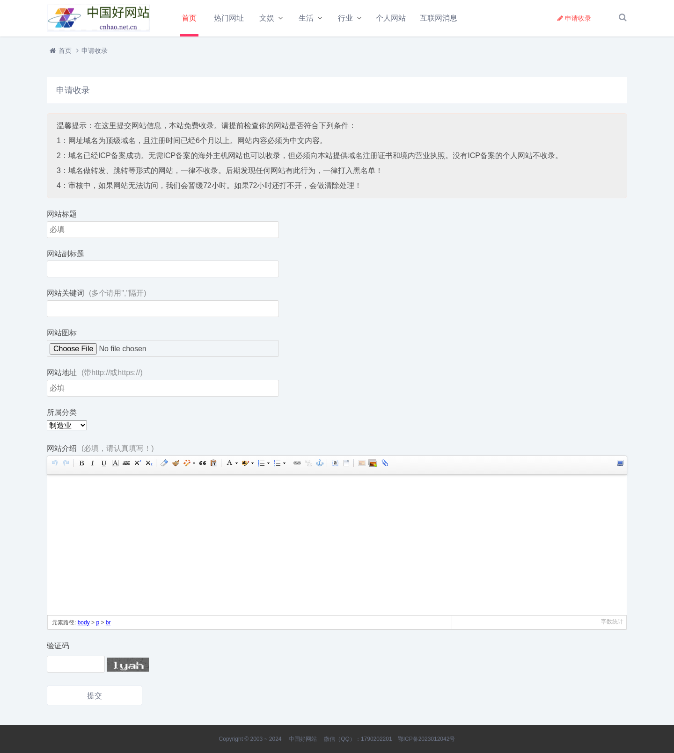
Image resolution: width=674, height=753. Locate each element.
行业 (345, 18)
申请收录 (574, 18)
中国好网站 (303, 739)
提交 (94, 697)
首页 (189, 18)
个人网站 (391, 18)
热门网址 (229, 18)
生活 (306, 18)
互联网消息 (438, 18)
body (84, 624)
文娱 (266, 18)
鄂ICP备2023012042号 (426, 739)
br (108, 624)
